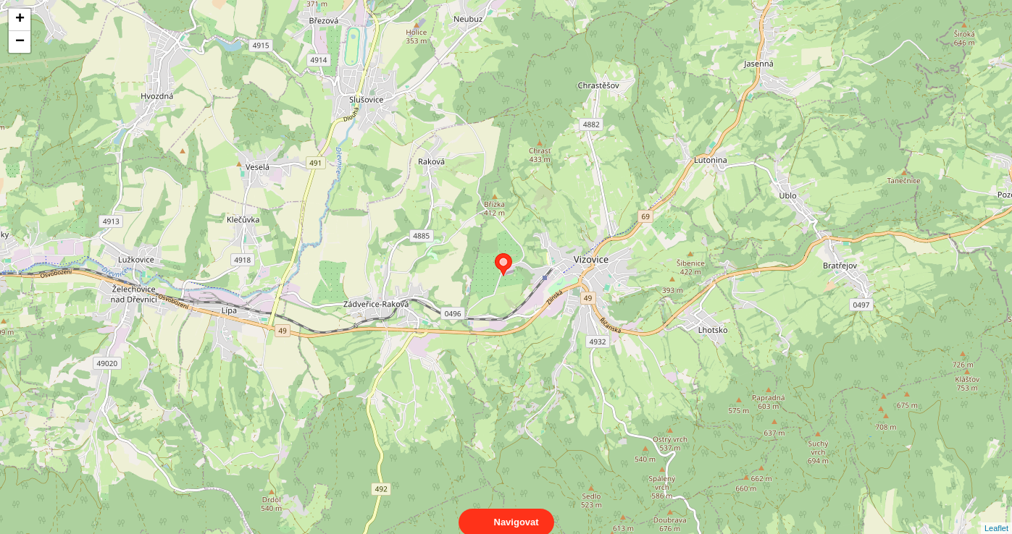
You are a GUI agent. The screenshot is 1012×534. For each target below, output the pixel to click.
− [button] (20, 42)
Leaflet (996, 515)
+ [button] (20, 19)
